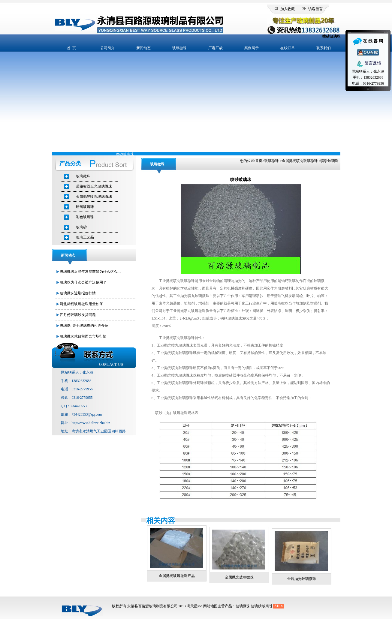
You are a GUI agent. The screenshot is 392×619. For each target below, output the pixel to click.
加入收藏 (287, 9)
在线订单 (287, 48)
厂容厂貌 (215, 48)
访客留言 (315, 9)
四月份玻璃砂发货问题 (78, 315)
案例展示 (251, 48)
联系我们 (323, 48)
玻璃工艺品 (85, 237)
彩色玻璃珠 (85, 217)
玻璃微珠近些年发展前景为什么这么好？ (91, 271)
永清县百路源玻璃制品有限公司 (152, 606)
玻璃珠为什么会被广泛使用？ (83, 282)
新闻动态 (143, 48)
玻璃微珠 (179, 48)
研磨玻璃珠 (85, 207)
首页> (259, 161)
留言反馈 (368, 63)
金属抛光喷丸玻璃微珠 (300, 161)
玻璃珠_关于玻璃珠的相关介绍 (84, 325)
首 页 (71, 48)
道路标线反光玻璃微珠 (94, 186)
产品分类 (70, 164)
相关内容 (160, 520)
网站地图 (210, 606)
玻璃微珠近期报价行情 (78, 293)
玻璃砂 (81, 227)
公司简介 (107, 48)
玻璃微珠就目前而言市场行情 (83, 336)
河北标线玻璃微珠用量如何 (81, 304)
